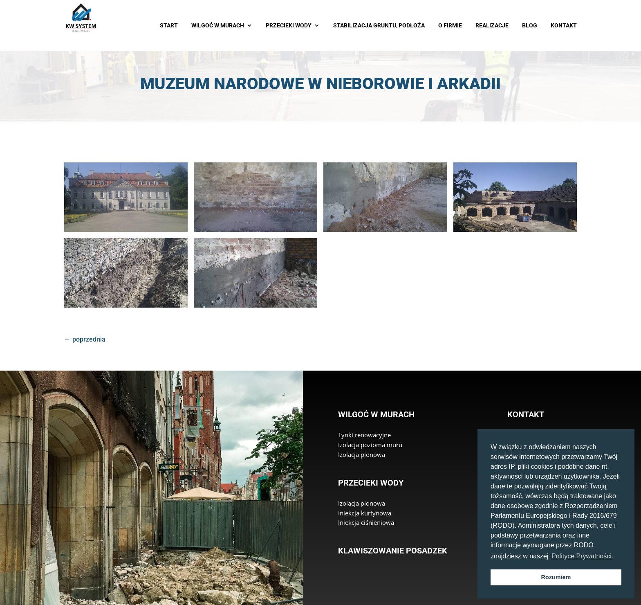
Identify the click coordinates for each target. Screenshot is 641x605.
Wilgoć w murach (376, 414)
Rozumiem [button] (556, 577)
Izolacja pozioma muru (370, 445)
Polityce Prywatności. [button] (582, 556)
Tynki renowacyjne (364, 435)
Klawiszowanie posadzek (392, 551)
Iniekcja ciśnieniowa (366, 522)
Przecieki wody (370, 483)
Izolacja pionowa (361, 454)
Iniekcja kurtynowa (364, 513)
